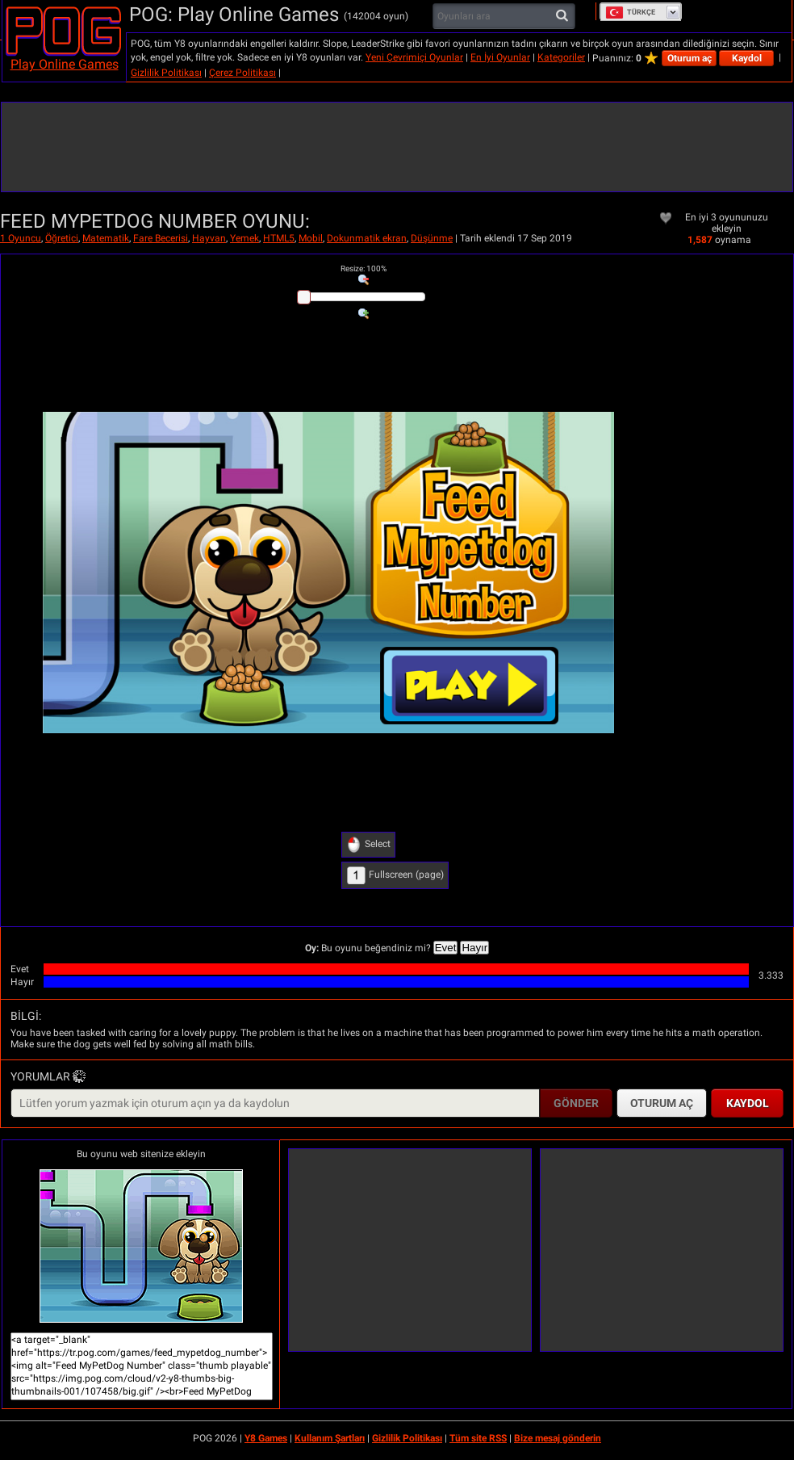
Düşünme (432, 238)
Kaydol (747, 58)
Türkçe (630, 12)
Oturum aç (689, 58)
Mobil (311, 238)
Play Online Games (64, 64)
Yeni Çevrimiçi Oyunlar (414, 57)
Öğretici (61, 238)
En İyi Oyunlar (500, 57)
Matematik (105, 238)
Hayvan (209, 238)
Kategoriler (561, 57)
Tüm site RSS (478, 1438)
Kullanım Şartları (330, 1438)
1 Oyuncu (20, 238)
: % (364, 268)
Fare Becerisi (160, 238)
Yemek (244, 238)
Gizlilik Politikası (166, 72)
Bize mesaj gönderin (557, 1438)
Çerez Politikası (242, 72)
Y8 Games (265, 1438)
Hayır (474, 948)
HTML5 (279, 238)
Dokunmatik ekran (367, 238)
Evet (446, 948)
